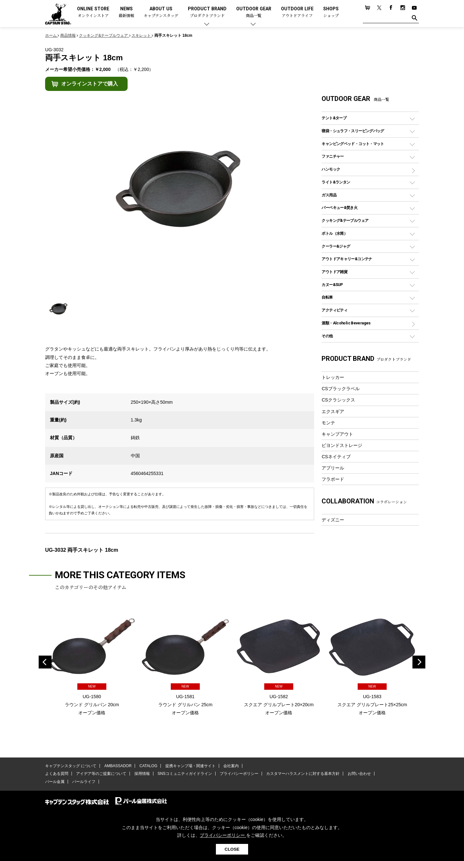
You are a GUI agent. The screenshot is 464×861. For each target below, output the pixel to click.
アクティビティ (334, 310)
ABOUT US (161, 12)
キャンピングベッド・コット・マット (353, 143)
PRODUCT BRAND (207, 12)
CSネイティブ (336, 456)
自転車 (327, 297)
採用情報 (142, 773)
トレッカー (333, 377)
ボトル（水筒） (334, 233)
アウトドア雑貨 (334, 271)
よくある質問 (56, 773)
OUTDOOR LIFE (297, 12)
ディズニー (333, 519)
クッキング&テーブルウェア (345, 220)
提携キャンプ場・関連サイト (190, 766)
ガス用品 (329, 195)
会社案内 (231, 766)
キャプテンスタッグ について (70, 766)
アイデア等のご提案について (101, 773)
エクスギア (333, 411)
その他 (327, 335)
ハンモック (331, 169)
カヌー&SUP (332, 284)
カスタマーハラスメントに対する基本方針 (303, 773)
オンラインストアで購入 (89, 83)
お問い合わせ (359, 773)
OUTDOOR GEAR (253, 12)
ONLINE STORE (93, 12)
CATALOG (149, 766)
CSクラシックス (338, 399)
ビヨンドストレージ (342, 445)
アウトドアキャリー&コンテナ (347, 258)
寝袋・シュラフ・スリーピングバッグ (353, 130)
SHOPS (331, 12)
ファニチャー (332, 156)
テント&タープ (334, 117)
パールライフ (83, 781)
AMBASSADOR (118, 766)
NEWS (126, 12)
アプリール (333, 467)
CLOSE (232, 849)
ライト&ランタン (336, 182)
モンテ (328, 422)
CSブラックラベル (341, 388)
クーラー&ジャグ (336, 246)
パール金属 (54, 781)
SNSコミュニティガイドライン (185, 773)
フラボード (333, 479)
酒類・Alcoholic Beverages (346, 323)
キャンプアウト (337, 434)
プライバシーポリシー (239, 773)
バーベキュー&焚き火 (339, 207)
